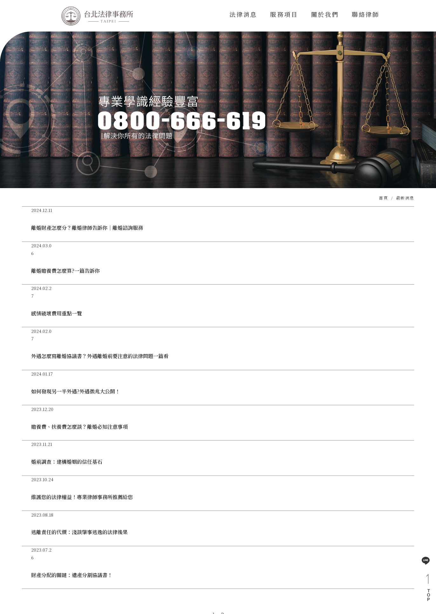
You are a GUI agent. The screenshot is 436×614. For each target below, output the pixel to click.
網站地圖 (362, 571)
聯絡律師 (366, 14)
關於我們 (324, 14)
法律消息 (242, 14)
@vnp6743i (167, 565)
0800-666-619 (237, 565)
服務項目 (283, 14)
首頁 (383, 200)
